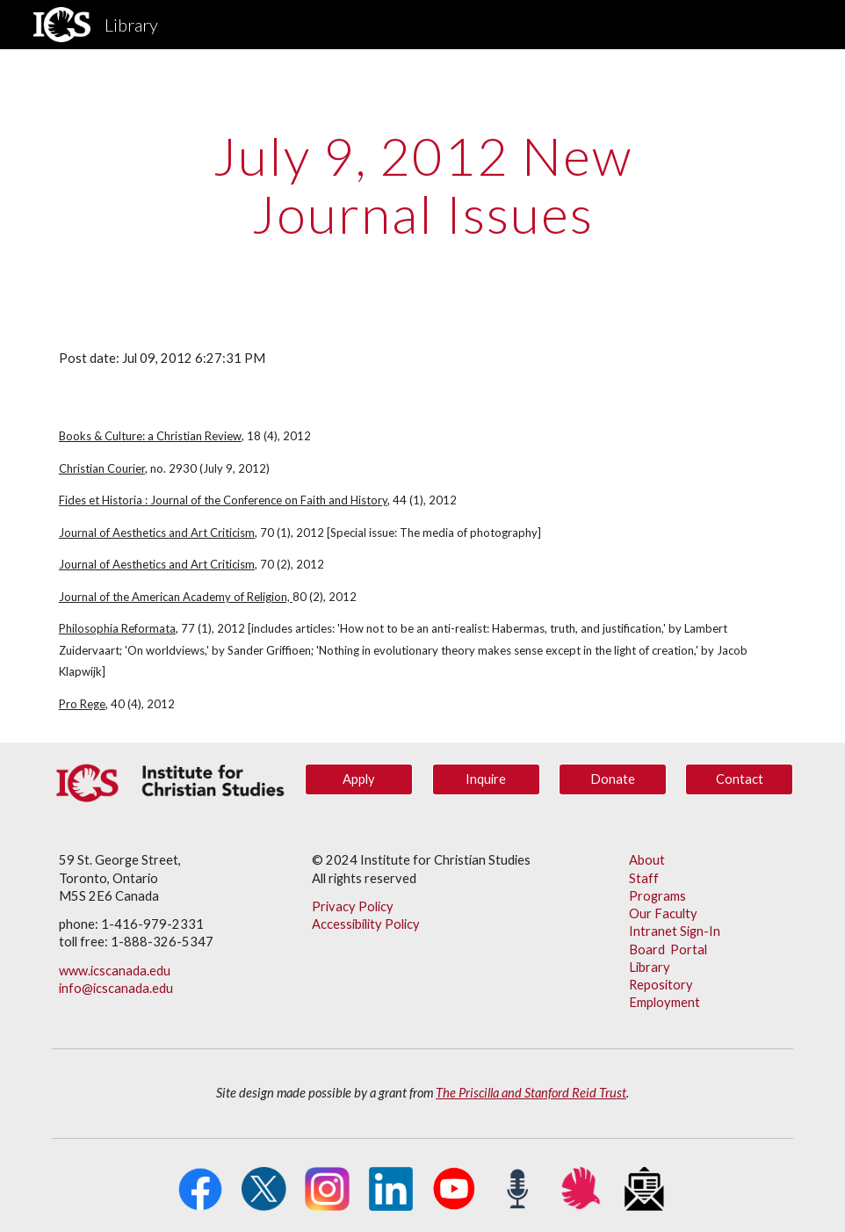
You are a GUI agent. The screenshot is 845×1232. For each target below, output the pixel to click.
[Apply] (359, 779)
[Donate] (613, 779)
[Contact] (739, 779)
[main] (422, 185)
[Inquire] (486, 779)
